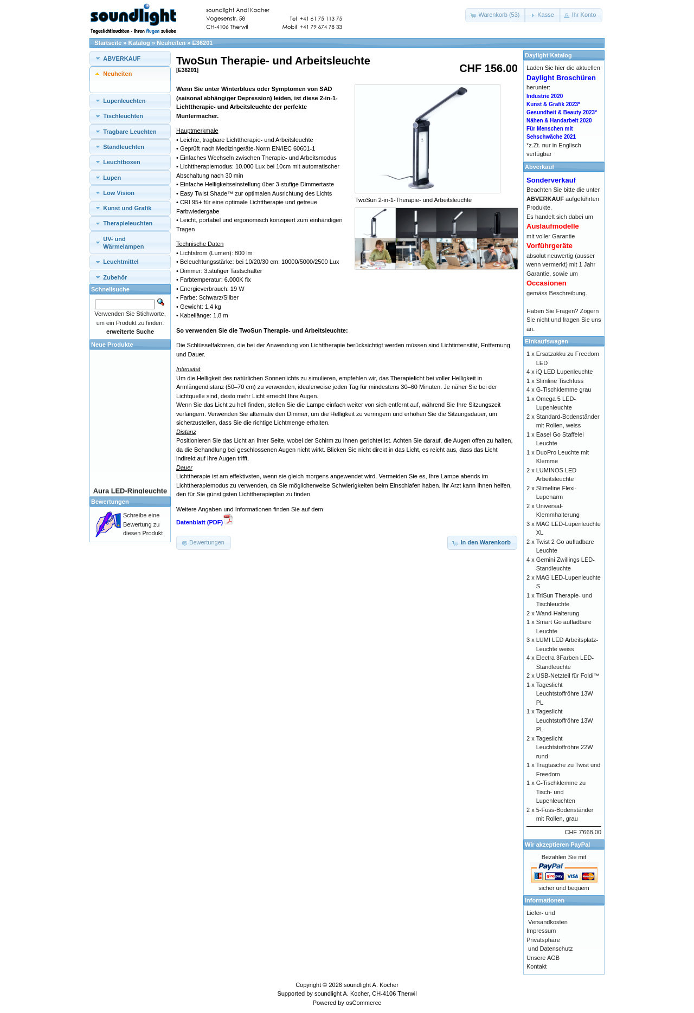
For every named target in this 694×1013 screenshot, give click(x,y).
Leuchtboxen (121, 162)
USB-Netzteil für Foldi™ (568, 675)
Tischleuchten (123, 116)
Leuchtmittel (120, 261)
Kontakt (536, 966)
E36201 (202, 43)
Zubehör (115, 277)
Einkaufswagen (546, 341)
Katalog (139, 43)
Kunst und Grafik (127, 208)
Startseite (107, 43)
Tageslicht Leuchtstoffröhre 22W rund (564, 747)
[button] (495, 15)
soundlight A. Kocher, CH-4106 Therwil (365, 993)
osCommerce (363, 1002)
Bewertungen (110, 501)
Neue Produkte (112, 344)
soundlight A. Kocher (371, 985)
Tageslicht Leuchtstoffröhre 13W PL (564, 693)
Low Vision (118, 193)
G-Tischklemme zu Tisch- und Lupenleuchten (561, 792)
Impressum (541, 930)
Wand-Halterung (558, 613)
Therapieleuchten (127, 223)
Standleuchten (123, 147)
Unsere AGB (543, 957)
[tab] (130, 58)
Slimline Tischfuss (559, 381)
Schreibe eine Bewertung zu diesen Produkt (143, 524)
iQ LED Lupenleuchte (564, 371)
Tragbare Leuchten (129, 131)
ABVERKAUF (121, 58)
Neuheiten (171, 43)
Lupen (112, 177)
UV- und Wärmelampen (123, 243)
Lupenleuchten (124, 101)
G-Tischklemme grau (564, 389)
